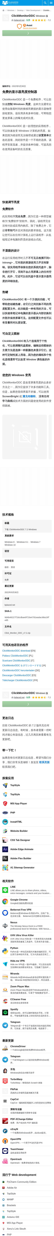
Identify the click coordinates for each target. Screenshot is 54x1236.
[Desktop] (20, 10)
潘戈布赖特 (29, 396)
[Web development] (33, 10)
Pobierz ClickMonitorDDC (15, 656)
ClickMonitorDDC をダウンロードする (21, 665)
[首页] (3, 10)
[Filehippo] (10, 3)
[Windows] (10, 10)
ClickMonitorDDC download (16, 651)
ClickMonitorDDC (29, 15)
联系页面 (44, 762)
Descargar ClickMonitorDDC (16, 675)
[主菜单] (51, 3)
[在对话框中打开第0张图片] (24, 437)
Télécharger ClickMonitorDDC (17, 680)
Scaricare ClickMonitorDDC (16, 660)
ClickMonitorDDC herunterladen (18, 670)
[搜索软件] (45, 3)
